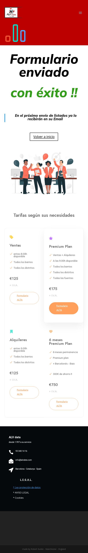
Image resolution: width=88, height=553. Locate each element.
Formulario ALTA (22, 300)
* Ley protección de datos (27, 487)
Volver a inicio (43, 136)
